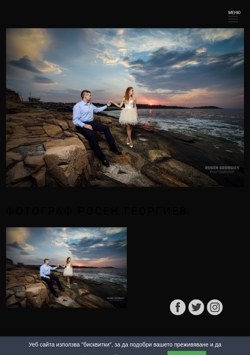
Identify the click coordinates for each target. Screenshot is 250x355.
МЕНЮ (233, 15)
